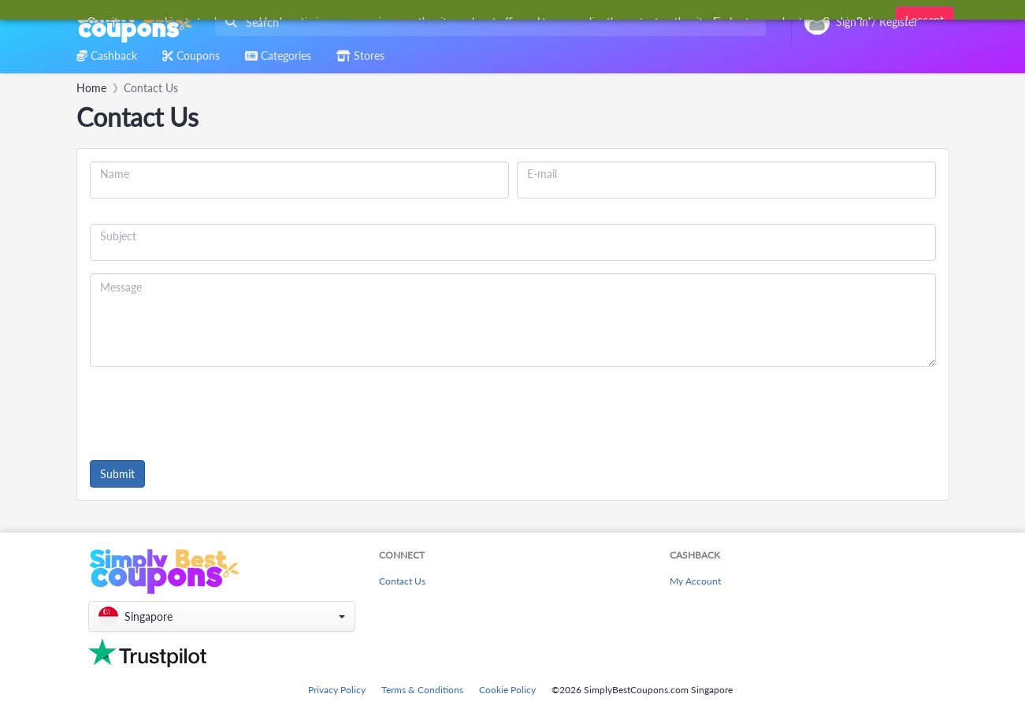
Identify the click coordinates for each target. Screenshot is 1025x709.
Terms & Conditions (422, 690)
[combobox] (487, 22)
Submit (117, 474)
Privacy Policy (337, 690)
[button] (221, 616)
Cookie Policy (507, 690)
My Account (695, 581)
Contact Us (402, 581)
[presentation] (209, 410)
